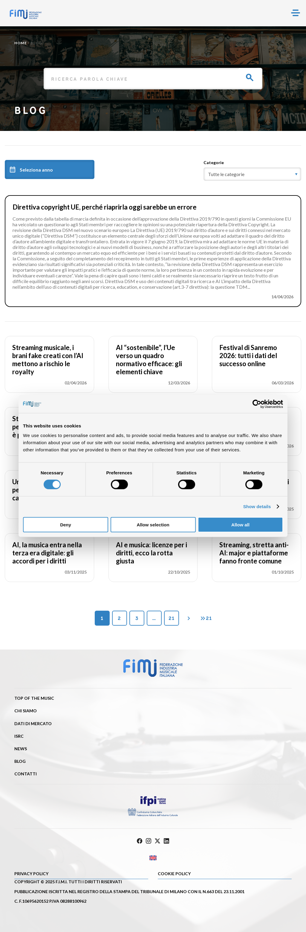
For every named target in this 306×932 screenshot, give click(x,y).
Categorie (214, 162)
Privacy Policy (31, 873)
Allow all (240, 524)
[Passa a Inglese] (153, 858)
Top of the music (34, 698)
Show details (257, 506)
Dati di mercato (33, 723)
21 (172, 618)
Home (20, 43)
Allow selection (153, 524)
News (20, 748)
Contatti (25, 773)
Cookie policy (174, 873)
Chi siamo (25, 710)
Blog (20, 761)
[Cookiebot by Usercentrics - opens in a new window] (257, 404)
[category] (252, 174)
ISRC (19, 736)
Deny (65, 524)
